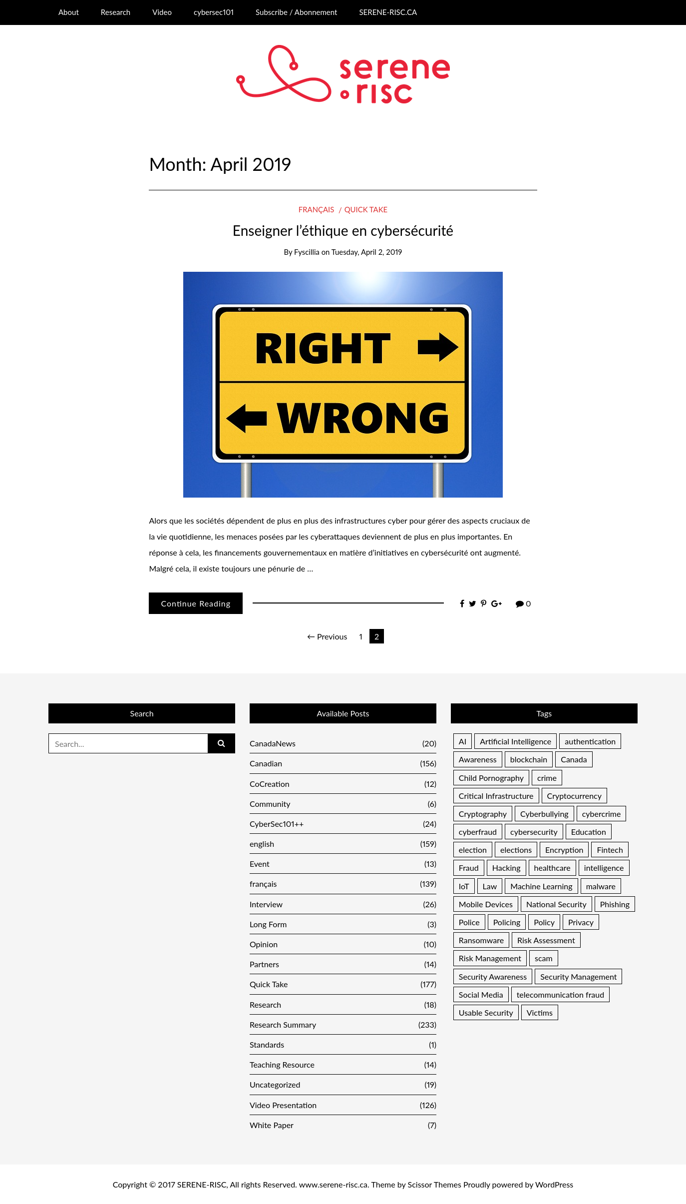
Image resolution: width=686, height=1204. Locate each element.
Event (343, 863)
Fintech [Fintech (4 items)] (610, 849)
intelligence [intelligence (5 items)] (604, 867)
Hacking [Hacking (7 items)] (506, 867)
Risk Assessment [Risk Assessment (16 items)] (546, 940)
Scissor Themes (434, 1184)
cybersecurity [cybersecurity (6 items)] (534, 831)
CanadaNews (343, 743)
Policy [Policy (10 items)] (544, 922)
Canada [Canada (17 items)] (574, 759)
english (343, 843)
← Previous (327, 636)
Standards (343, 1044)
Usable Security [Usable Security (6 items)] (486, 1012)
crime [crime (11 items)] (547, 777)
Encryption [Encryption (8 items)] (564, 849)
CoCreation (343, 783)
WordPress (554, 1184)
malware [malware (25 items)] (601, 886)
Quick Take (365, 209)
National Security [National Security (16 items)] (556, 904)
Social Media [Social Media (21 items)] (481, 994)
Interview (343, 904)
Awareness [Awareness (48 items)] (478, 759)
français (316, 209)
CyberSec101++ (343, 823)
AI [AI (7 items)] (462, 741)
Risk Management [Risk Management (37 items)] (490, 958)
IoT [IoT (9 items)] (464, 886)
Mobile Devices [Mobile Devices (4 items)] (486, 904)
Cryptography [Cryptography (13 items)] (483, 813)
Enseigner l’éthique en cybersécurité (343, 230)
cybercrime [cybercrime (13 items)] (601, 813)
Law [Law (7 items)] (490, 886)
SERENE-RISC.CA (388, 11)
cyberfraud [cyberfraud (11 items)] (478, 831)
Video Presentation (343, 1105)
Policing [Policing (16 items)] (507, 922)
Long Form (343, 924)
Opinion (343, 944)
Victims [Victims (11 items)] (540, 1012)
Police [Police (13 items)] (469, 922)
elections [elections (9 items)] (516, 849)
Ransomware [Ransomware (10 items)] (481, 940)
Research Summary (343, 1024)
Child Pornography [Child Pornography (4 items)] (491, 777)
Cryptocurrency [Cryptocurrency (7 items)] (574, 795)
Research (115, 11)
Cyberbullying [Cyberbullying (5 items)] (544, 813)
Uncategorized (343, 1084)
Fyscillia (307, 251)
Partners (343, 964)
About (68, 11)
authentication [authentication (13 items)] (590, 741)
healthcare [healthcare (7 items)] (552, 867)
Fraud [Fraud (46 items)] (469, 867)
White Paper (343, 1125)
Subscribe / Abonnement (296, 11)
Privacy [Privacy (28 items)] (581, 922)
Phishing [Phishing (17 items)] (615, 904)
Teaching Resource (343, 1064)
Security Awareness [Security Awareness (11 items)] (493, 976)
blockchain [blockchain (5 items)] (528, 759)
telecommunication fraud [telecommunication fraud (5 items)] (561, 994)
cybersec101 (214, 11)
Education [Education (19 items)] (588, 831)
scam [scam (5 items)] (544, 958)
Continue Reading (196, 603)
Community (343, 803)
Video (162, 11)
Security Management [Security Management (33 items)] (578, 976)
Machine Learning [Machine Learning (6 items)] (541, 886)
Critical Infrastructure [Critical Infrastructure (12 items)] (496, 795)
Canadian (343, 763)
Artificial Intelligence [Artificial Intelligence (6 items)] (515, 741)
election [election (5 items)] (473, 849)
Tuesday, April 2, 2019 (367, 251)
